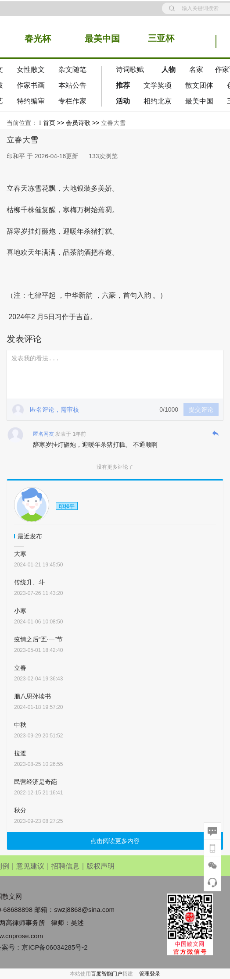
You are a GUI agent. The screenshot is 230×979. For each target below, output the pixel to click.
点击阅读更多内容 (115, 840)
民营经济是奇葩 (35, 781)
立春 (20, 667)
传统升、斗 (29, 582)
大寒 (20, 553)
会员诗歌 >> (83, 122)
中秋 (20, 724)
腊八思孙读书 (32, 696)
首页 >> (54, 122)
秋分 (20, 810)
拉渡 (20, 753)
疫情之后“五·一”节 (38, 639)
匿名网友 (43, 434)
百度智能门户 (106, 974)
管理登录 (149, 974)
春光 (33, 38)
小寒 (20, 610)
